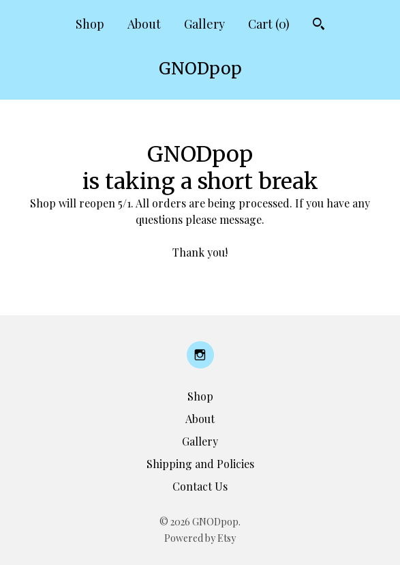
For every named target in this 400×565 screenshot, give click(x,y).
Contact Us (200, 486)
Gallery (204, 24)
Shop (90, 24)
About (144, 24)
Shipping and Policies (200, 464)
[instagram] (200, 354)
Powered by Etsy (200, 538)
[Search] (318, 25)
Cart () (269, 24)
